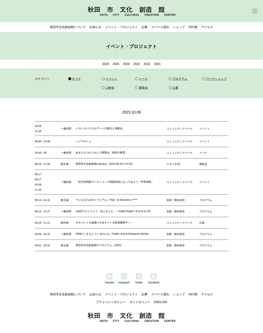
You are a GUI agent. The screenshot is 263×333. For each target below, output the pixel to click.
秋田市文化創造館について (68, 27)
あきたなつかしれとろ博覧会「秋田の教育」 (102, 152)
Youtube (109, 282)
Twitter (139, 282)
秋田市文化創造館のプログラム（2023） (99, 245)
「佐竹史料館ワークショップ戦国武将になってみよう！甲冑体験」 (115, 181)
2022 (147, 64)
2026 (105, 64)
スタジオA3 (173, 164)
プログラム (205, 200)
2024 (126, 64)
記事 (144, 27)
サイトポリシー (139, 302)
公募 (201, 222)
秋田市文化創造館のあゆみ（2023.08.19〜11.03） (105, 163)
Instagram (124, 282)
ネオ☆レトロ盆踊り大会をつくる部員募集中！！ (104, 222)
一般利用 (66, 128)
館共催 (65, 222)
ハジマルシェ (83, 141)
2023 (136, 64)
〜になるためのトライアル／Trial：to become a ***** (106, 199)
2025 (116, 64)
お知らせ (95, 27)
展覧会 (203, 164)
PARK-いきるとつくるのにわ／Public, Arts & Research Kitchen (112, 233)
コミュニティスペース (179, 128)
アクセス (207, 27)
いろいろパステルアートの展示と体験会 (99, 128)
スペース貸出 (160, 27)
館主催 (65, 164)
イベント (204, 128)
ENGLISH (160, 302)
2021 (157, 64)
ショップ (179, 27)
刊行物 (192, 27)
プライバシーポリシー (111, 302)
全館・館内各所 (175, 200)
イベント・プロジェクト (121, 27)
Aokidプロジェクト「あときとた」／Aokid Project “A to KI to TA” (113, 211)
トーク (203, 152)
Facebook (153, 282)
